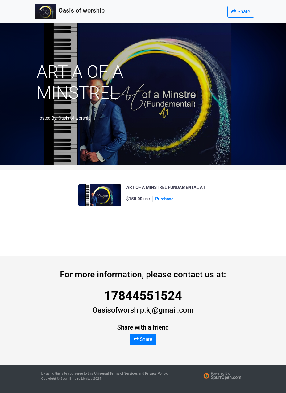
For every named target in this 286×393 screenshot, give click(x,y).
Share (240, 11)
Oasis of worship (74, 118)
